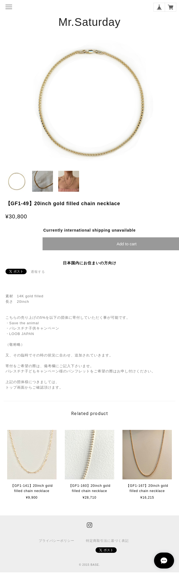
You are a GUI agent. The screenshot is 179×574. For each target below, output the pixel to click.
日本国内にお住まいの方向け (89, 263)
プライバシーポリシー (56, 541)
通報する (38, 272)
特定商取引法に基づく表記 (107, 541)
